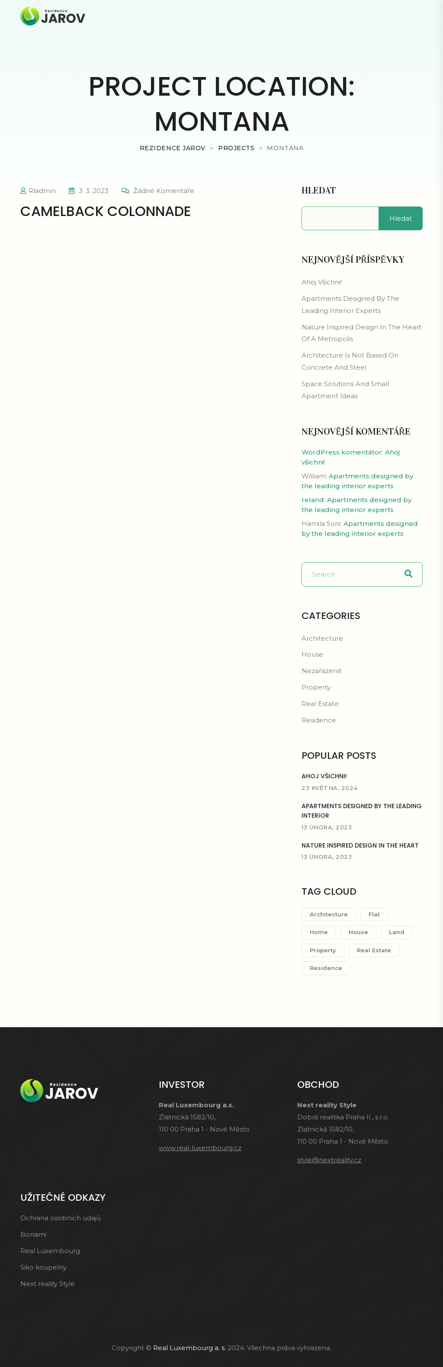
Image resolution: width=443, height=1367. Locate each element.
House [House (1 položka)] (358, 932)
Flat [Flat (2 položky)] (374, 914)
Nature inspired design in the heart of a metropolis (361, 333)
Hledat (319, 190)
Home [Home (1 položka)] (319, 932)
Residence (319, 720)
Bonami (33, 1234)
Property (316, 687)
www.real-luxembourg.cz (200, 1148)
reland (313, 500)
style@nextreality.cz (329, 1160)
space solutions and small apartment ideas (345, 390)
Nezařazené (322, 671)
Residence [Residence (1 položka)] (326, 967)
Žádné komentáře (163, 191)
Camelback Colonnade (105, 211)
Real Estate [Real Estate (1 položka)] (374, 950)
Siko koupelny (43, 1267)
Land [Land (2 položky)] (396, 932)
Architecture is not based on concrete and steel (350, 361)
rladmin (42, 191)
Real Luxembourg (50, 1251)
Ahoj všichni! (322, 282)
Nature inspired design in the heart (360, 845)
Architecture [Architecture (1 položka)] (329, 914)
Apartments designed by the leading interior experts (350, 304)
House (312, 654)
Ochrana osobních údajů (60, 1218)
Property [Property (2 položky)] (323, 950)
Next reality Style (47, 1284)
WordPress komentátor (342, 452)
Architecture (322, 638)
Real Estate (320, 704)
